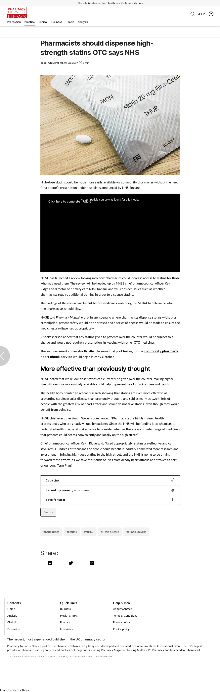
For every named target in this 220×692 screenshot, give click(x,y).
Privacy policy (121, 622)
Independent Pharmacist (185, 650)
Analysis (12, 615)
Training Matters (137, 650)
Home (11, 608)
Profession (13, 629)
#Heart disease (110, 531)
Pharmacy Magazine (113, 650)
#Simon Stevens (136, 531)
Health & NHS (69, 615)
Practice (48, 512)
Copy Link (110, 480)
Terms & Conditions (125, 615)
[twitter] (71, 563)
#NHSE (88, 531)
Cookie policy (121, 629)
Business (65, 608)
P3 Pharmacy (156, 650)
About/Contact (122, 608)
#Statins (71, 531)
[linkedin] (92, 563)
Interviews (66, 629)
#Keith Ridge (51, 531)
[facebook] (50, 563)
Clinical (11, 622)
